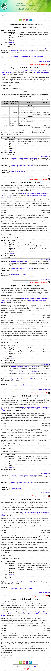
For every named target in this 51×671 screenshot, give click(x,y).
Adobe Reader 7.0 (32, 666)
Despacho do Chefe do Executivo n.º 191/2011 (24, 372)
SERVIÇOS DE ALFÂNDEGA (18, 171)
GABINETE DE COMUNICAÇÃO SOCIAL (21, 588)
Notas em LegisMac (44, 61)
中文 (48, 2)
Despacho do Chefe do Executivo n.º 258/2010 (24, 261)
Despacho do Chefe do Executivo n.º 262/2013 (24, 475)
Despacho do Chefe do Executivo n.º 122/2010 (24, 158)
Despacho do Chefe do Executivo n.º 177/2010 (24, 366)
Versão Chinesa (45, 49)
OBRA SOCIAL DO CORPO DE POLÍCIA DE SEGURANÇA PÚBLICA (28, 57)
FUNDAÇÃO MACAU (16, 488)
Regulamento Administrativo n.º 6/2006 (22, 51)
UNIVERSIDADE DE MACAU (18, 274)
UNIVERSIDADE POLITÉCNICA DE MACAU (22, 385)
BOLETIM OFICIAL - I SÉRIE (8, 30)
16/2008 (11, 43)
